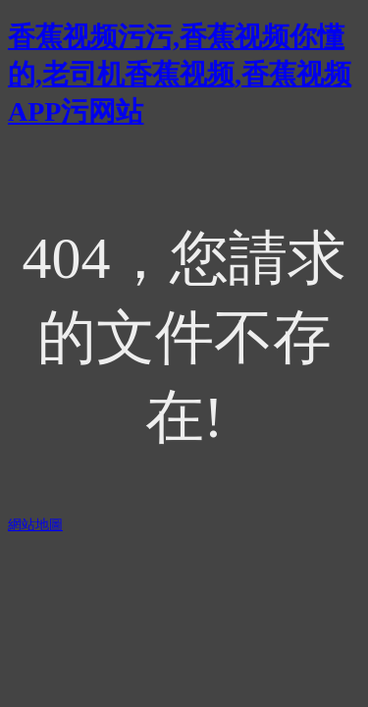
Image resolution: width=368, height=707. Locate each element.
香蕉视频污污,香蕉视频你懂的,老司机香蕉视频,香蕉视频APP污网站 (179, 74)
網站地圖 (35, 524)
